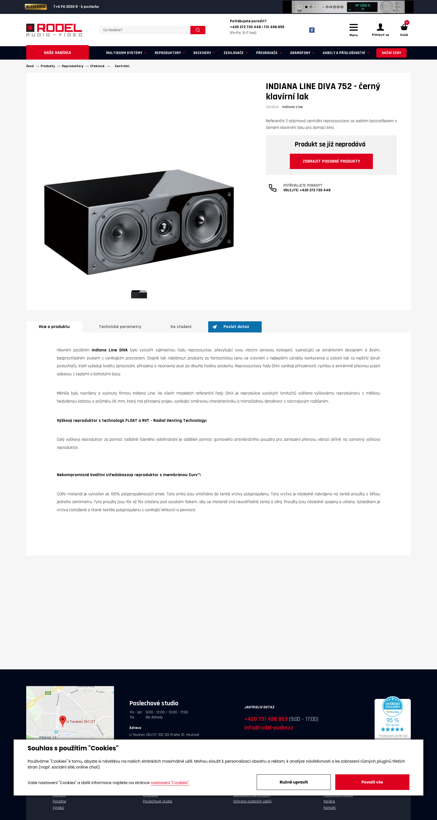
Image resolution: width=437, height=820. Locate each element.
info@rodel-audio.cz (268, 731)
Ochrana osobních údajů (252, 804)
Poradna (59, 804)
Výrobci (58, 811)
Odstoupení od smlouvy (252, 798)
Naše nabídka (57, 56)
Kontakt (330, 811)
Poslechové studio (157, 804)
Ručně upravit (294, 782)
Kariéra (329, 804)
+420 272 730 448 (315, 194)
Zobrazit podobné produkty (331, 165)
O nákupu (150, 798)
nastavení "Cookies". (170, 782)
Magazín (59, 798)
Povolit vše (372, 782)
